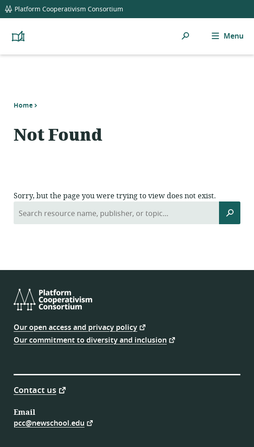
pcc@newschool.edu (49, 422)
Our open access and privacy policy (75, 327)
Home (23, 105)
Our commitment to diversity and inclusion (90, 339)
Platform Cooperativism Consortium (64, 9)
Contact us (35, 389)
